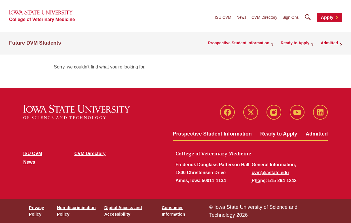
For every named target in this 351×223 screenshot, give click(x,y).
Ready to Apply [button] (295, 43)
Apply (327, 17)
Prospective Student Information (212, 134)
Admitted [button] (329, 43)
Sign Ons (290, 17)
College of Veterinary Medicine (42, 19)
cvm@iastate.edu (270, 172)
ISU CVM (223, 17)
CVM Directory (264, 17)
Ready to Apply (278, 134)
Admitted (317, 134)
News (241, 17)
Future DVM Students (35, 43)
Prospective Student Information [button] (238, 43)
